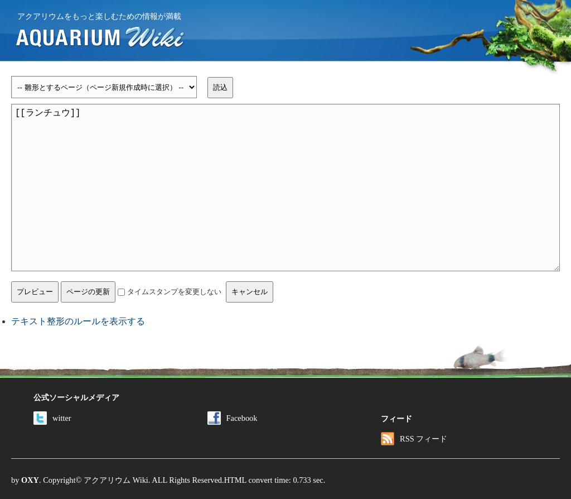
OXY (30, 480)
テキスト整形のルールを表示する (78, 321)
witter (52, 418)
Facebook (232, 418)
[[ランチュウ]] (285, 187)
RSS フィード (414, 438)
